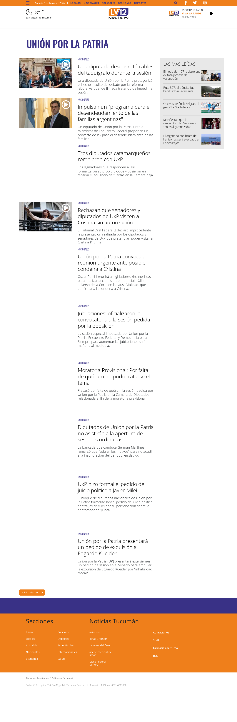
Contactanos (161, 632)
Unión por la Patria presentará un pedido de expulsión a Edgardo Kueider (113, 547)
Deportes (140, 3)
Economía (124, 3)
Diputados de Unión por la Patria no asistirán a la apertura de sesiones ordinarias (116, 433)
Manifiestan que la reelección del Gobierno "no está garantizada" (179, 123)
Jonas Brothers (98, 638)
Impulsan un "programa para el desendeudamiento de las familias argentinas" (114, 113)
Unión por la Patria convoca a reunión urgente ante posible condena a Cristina (112, 262)
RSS (155, 655)
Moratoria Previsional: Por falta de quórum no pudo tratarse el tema (114, 376)
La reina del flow (99, 645)
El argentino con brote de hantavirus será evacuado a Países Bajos (180, 139)
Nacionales (91, 3)
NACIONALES (83, 59)
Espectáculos (66, 645)
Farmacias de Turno (165, 648)
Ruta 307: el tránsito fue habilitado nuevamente (178, 89)
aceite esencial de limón (100, 653)
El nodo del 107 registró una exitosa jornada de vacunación (181, 75)
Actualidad (32, 645)
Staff (156, 640)
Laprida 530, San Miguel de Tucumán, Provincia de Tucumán (69, 685)
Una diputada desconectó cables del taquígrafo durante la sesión (115, 69)
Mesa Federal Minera (97, 663)
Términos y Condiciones (37, 678)
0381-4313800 (118, 685)
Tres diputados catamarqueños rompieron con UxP (114, 156)
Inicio (29, 632)
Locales (75, 3)
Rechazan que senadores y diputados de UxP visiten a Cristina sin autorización (109, 216)
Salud (61, 658)
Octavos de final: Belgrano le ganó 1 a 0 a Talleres (181, 105)
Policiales (108, 3)
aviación (94, 632)
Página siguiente (31, 592)
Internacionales (67, 652)
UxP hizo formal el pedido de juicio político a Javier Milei (111, 487)
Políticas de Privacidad (62, 678)
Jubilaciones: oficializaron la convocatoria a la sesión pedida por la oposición (114, 319)
